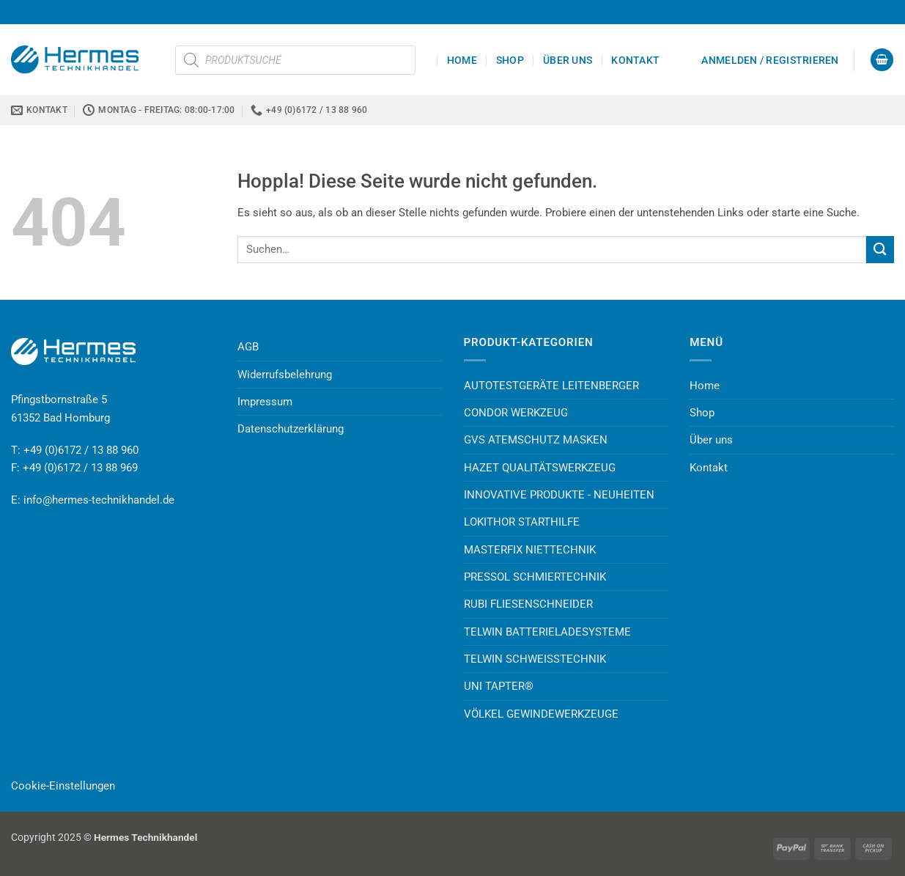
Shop (510, 60)
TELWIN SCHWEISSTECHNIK (535, 659)
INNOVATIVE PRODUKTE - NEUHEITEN (559, 494)
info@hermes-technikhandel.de (98, 500)
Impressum (264, 401)
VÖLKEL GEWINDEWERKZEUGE (541, 714)
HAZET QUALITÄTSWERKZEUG (540, 467)
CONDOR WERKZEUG (516, 412)
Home (462, 60)
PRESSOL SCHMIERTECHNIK (535, 577)
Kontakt (635, 60)
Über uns (567, 60)
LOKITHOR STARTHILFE (522, 522)
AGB (248, 346)
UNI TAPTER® (498, 686)
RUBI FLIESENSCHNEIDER (528, 604)
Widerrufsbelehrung (284, 374)
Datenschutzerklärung (290, 428)
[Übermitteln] (880, 249)
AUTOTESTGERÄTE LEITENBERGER (551, 385)
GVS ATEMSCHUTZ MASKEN (535, 439)
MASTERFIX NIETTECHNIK (530, 549)
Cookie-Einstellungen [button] (63, 785)
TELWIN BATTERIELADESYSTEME (547, 631)
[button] (769, 60)
